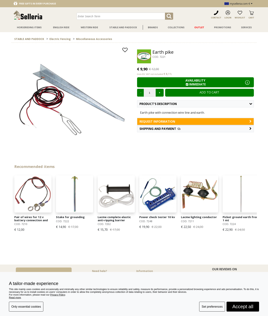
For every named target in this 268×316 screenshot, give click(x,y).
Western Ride (89, 27)
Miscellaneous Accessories (94, 39)
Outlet (199, 27)
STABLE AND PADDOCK (29, 39)
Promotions (222, 27)
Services (246, 27)
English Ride (61, 27)
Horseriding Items (29, 27)
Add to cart (209, 92)
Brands (153, 27)
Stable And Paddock (123, 27)
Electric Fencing (60, 39)
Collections (176, 27)
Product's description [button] (195, 104)
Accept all (242, 306)
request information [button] (195, 121)
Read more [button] (15, 297)
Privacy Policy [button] (57, 294)
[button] (195, 128)
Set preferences (212, 306)
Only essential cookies (26, 306)
